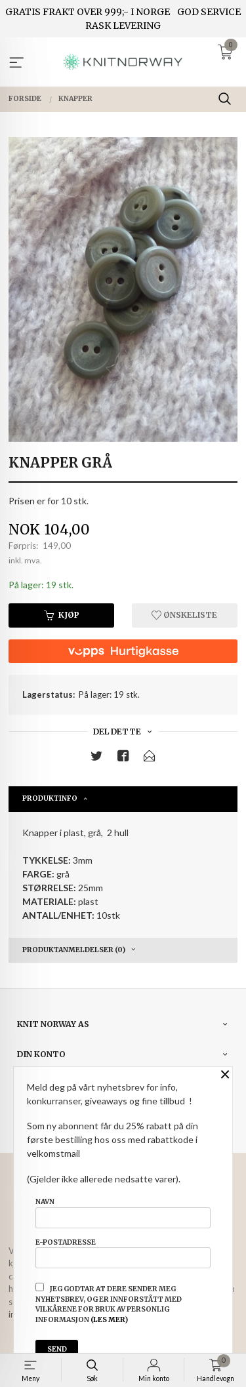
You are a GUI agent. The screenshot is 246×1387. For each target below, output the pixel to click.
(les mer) (109, 1320)
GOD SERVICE (209, 12)
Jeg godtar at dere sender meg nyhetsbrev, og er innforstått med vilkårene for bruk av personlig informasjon (108, 1303)
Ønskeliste (184, 615)
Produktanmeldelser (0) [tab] (73, 950)
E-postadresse (123, 1253)
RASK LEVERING (123, 25)
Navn (123, 1212)
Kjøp (61, 615)
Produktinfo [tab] (49, 798)
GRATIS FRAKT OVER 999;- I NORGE (87, 12)
